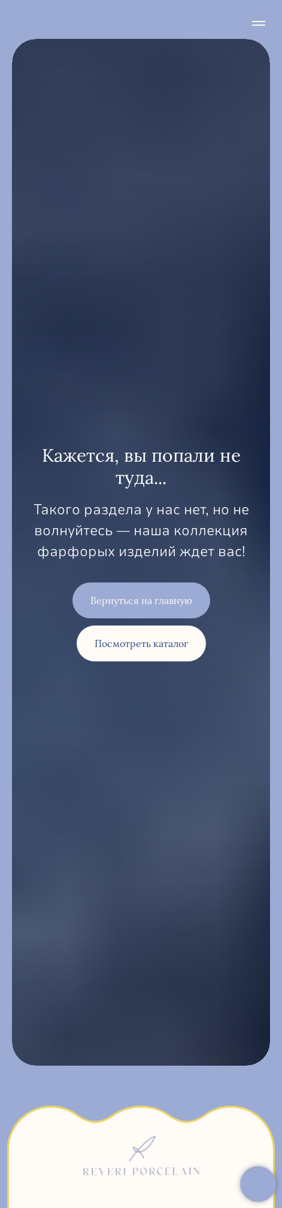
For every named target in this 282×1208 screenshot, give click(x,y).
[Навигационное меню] (258, 23)
